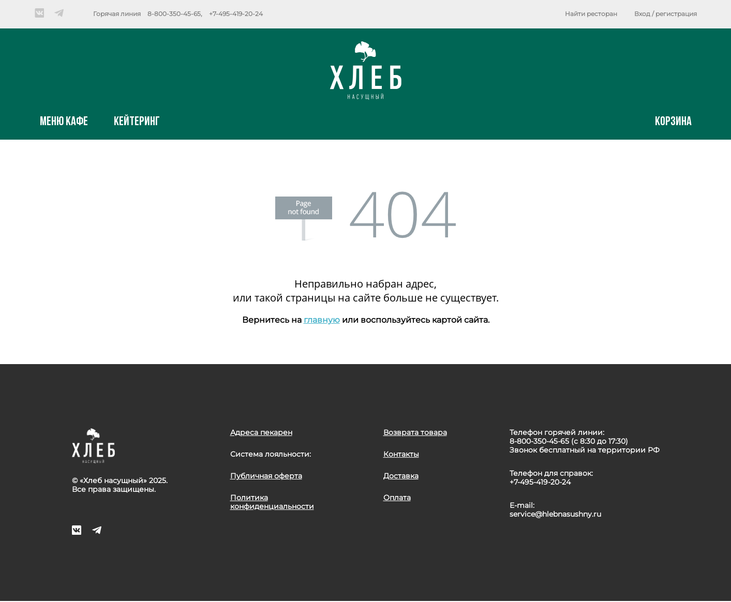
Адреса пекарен (261, 432)
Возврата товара (415, 432)
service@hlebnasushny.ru (555, 514)
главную (322, 320)
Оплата (397, 497)
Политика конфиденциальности (272, 502)
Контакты (401, 454)
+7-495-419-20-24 (236, 14)
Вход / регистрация (665, 14)
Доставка (401, 475)
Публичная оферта (266, 475)
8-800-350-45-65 (174, 14)
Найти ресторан (591, 14)
